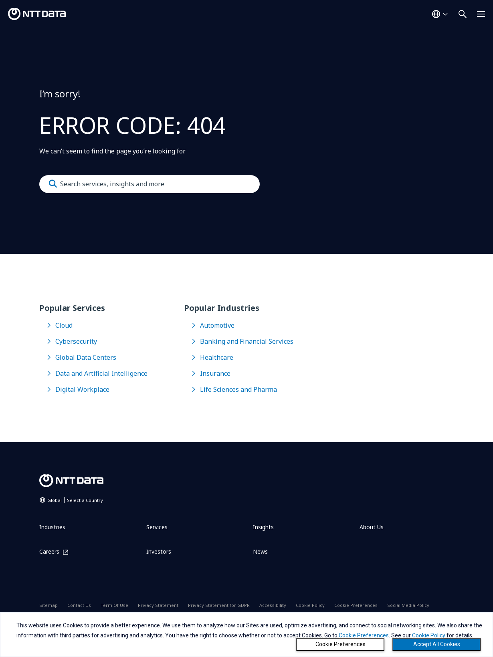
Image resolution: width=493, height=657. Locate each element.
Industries (52, 527)
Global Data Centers (85, 357)
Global (75, 500)
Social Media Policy (408, 605)
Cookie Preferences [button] (364, 635)
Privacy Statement (158, 605)
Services (157, 527)
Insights (263, 527)
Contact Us (79, 605)
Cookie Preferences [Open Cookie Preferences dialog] (356, 605)
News (260, 551)
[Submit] (53, 184)
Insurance (215, 373)
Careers (49, 552)
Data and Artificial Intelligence (101, 373)
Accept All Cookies (436, 644)
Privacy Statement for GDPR (219, 605)
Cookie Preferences (340, 644)
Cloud (64, 325)
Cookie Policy (310, 605)
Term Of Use (114, 605)
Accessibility (272, 605)
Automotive (217, 325)
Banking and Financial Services (246, 341)
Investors (158, 551)
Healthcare (216, 357)
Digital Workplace (82, 389)
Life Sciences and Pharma (238, 389)
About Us (372, 527)
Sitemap (48, 605)
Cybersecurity (76, 341)
